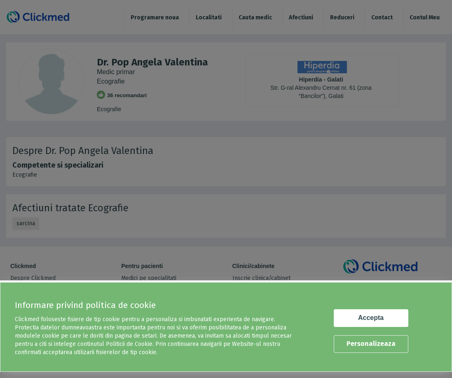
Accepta (371, 317)
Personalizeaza (371, 344)
